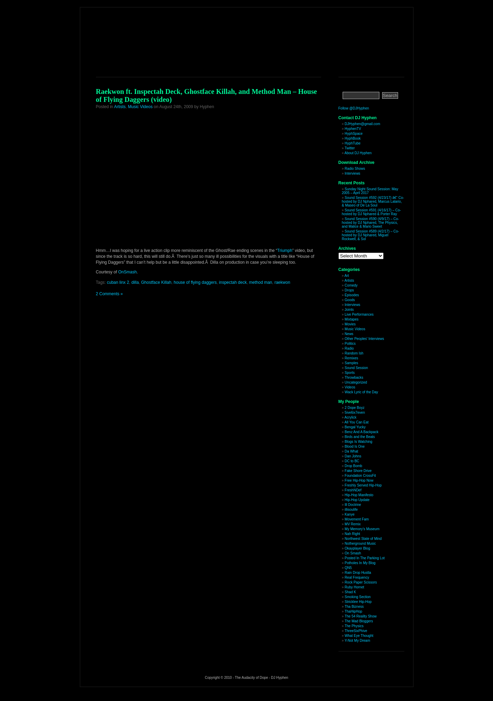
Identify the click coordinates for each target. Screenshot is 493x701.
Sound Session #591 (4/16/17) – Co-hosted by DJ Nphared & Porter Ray (371, 212)
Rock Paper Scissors (361, 582)
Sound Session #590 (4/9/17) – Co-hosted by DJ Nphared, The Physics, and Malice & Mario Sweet (370, 222)
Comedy (351, 285)
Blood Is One (355, 446)
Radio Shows (355, 168)
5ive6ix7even (355, 412)
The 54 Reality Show (361, 616)
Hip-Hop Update (357, 500)
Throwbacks (354, 377)
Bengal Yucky (355, 427)
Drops (349, 290)
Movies (350, 324)
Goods (350, 300)
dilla (135, 282)
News (349, 334)
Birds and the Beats (360, 437)
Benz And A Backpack (361, 432)
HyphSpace (354, 133)
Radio (349, 348)
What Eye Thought (359, 636)
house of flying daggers (195, 282)
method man (260, 282)
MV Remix (353, 524)
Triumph (284, 250)
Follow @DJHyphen (353, 108)
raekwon (282, 282)
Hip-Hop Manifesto (359, 495)
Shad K (350, 592)
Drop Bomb (353, 466)
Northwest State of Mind (363, 539)
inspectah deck (233, 282)
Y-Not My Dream (357, 640)
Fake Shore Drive (358, 471)
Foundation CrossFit (360, 475)
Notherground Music (360, 543)
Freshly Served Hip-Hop (363, 485)
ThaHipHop (353, 611)
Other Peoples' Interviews (364, 339)
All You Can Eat (356, 422)
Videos (350, 387)
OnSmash (127, 272)
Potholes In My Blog (360, 563)
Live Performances (359, 314)
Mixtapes (352, 319)
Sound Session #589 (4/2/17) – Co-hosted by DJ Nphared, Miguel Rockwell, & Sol (370, 235)
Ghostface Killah (156, 282)
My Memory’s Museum (362, 529)
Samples (351, 363)
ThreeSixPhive (356, 631)
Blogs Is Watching (358, 442)
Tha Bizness (354, 606)
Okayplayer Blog (357, 548)
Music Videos (140, 106)
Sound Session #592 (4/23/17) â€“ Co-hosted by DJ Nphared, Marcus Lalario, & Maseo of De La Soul (373, 201)
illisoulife (351, 509)
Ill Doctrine (353, 505)
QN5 (348, 568)
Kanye (349, 514)
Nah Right (352, 534)
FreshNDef (353, 490)
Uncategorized (356, 382)
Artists (119, 106)
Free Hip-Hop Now (359, 480)
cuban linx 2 (118, 282)
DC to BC (352, 461)
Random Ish (354, 353)
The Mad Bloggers (359, 621)
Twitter (350, 148)
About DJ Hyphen (357, 153)
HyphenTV (353, 129)
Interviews (352, 173)
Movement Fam (357, 519)
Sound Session (356, 368)
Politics (350, 343)
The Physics (354, 626)
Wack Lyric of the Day (361, 392)
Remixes (351, 358)
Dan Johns (353, 456)
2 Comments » (109, 293)
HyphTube (353, 143)
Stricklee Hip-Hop (358, 602)
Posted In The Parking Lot (365, 558)
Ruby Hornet (354, 587)
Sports (350, 373)
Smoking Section (358, 597)
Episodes (352, 295)
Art (346, 276)
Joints (349, 310)
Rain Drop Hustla (358, 573)
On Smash (353, 553)
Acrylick (350, 417)
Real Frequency (357, 577)
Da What (351, 451)
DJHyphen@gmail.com (362, 124)
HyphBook (353, 138)
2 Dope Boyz (354, 408)
